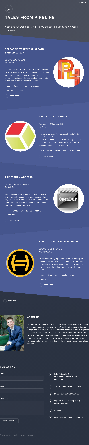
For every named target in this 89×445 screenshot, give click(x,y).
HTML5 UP (29, 435)
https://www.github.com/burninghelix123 (69, 417)
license (57, 150)
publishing (44, 279)
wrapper (29, 210)
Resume (57, 410)
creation (38, 210)
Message (4, 399)
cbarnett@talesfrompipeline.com (66, 393)
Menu (81, 3)
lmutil (79, 150)
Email (2, 386)
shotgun (21, 90)
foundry (64, 275)
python (15, 86)
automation (11, 90)
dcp (22, 210)
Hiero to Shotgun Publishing (58, 241)
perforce (24, 86)
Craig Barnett (12, 62)
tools (64, 150)
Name (2, 374)
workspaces (34, 86)
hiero (56, 275)
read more (14, 96)
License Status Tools (53, 117)
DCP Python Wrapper (19, 177)
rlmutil (71, 150)
